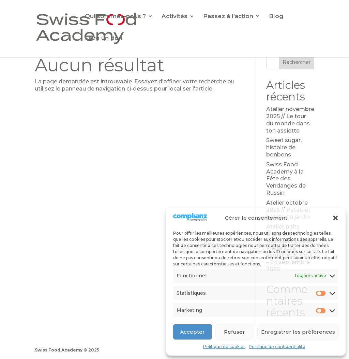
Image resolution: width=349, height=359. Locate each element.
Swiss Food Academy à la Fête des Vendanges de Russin (286, 178)
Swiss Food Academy (58, 350)
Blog (276, 16)
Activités (174, 16)
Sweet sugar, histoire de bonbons (284, 147)
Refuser (234, 332)
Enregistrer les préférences (298, 332)
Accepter (192, 332)
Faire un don (103, 38)
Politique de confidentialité (277, 346)
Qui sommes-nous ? (115, 16)
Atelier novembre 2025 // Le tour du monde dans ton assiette (290, 120)
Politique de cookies (224, 346)
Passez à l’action (228, 16)
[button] (335, 218)
